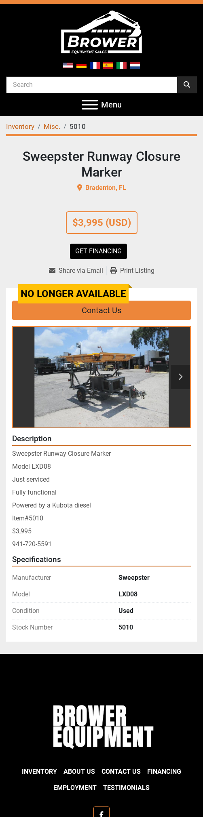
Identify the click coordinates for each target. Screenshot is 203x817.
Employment (75, 788)
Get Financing (98, 251)
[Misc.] (52, 126)
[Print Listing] (132, 270)
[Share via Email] (78, 270)
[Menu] (90, 104)
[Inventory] (20, 126)
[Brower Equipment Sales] (101, 725)
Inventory (39, 771)
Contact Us (101, 310)
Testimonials (126, 788)
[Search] (91, 84)
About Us (79, 771)
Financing (164, 771)
